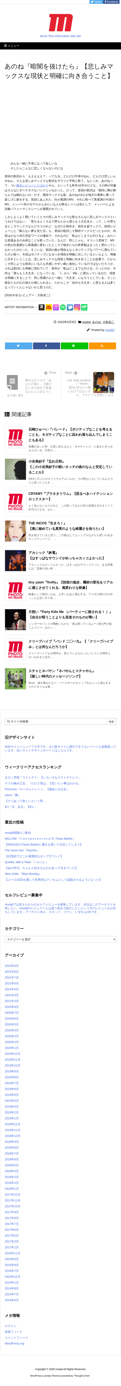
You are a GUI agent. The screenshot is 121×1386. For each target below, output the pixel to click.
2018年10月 (13, 1136)
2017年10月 (13, 1206)
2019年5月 (12, 1094)
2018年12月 (13, 1124)
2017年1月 (12, 1247)
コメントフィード (16, 1337)
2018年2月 (12, 1182)
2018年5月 (12, 1165)
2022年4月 (12, 965)
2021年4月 (12, 995)
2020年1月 (12, 1048)
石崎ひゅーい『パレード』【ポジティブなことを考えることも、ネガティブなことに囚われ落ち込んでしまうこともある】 (70, 435)
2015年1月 (12, 1282)
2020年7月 (12, 1012)
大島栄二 (108, 322)
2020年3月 (12, 1036)
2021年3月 (12, 1001)
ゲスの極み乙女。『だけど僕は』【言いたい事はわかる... (43, 783)
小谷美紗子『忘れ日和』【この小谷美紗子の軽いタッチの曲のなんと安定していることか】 (70, 467)
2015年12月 (13, 1276)
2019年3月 (12, 1106)
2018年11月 (13, 1130)
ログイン (11, 1326)
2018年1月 (12, 1188)
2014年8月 (12, 1288)
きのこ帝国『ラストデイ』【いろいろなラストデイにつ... (43, 777)
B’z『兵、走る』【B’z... (20, 806)
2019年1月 (12, 1118)
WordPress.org (14, 1343)
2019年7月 (12, 1083)
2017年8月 (12, 1218)
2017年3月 (12, 1241)
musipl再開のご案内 (18, 832)
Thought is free (81, 1375)
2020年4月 (12, 1030)
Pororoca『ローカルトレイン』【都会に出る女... (37, 789)
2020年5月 (12, 1024)
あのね (96, 322)
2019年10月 (13, 1065)
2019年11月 (13, 1059)
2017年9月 (12, 1212)
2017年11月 (13, 1200)
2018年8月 (12, 1147)
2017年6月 (12, 1229)
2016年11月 (13, 1253)
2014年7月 (12, 1294)
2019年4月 (12, 1100)
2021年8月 (12, 971)
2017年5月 (12, 1235)
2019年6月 (12, 1089)
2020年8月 (12, 1006)
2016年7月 (12, 1270)
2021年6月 (12, 983)
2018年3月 (12, 1177)
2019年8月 (12, 1077)
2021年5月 (12, 989)
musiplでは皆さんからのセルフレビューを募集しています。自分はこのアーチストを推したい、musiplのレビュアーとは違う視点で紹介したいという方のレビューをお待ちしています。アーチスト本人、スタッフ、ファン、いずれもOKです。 (60, 908)
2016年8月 (12, 1265)
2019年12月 (13, 1053)
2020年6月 (12, 1018)
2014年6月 (12, 1300)
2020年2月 (12, 1042)
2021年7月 (12, 977)
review (86, 322)
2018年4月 (12, 1171)
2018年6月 (12, 1159)
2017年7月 (12, 1224)
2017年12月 (13, 1194)
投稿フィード (13, 1331)
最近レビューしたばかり (32, 185)
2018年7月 (12, 1153)
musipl (109, 330)
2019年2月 (12, 1112)
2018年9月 (12, 1141)
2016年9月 (12, 1259)
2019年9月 (12, 1071)
